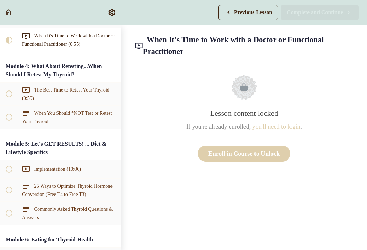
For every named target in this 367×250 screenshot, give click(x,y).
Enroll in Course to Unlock (244, 153)
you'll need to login (276, 126)
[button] (8, 12)
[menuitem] (112, 12)
